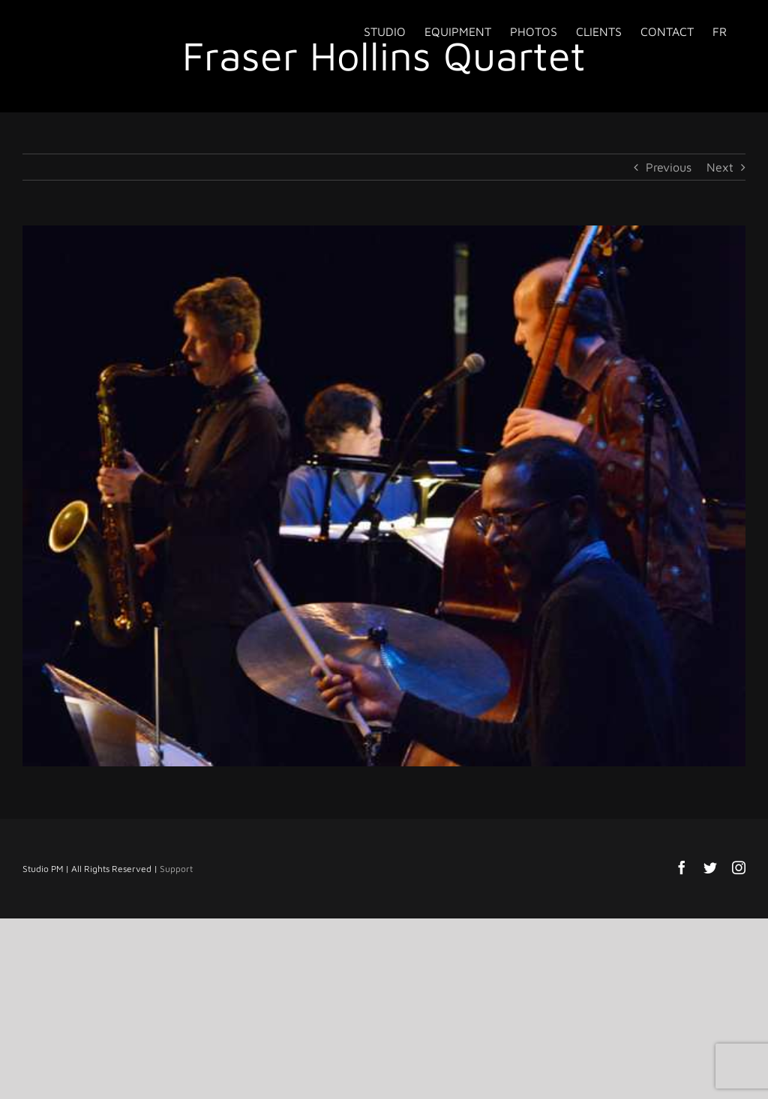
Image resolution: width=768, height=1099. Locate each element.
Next (720, 167)
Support (176, 868)
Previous (669, 167)
